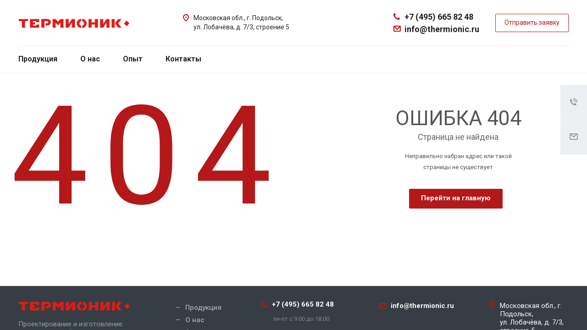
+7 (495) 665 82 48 (438, 17)
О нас (90, 59)
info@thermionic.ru (441, 29)
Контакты (183, 59)
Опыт (133, 59)
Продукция (37, 59)
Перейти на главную (456, 198)
